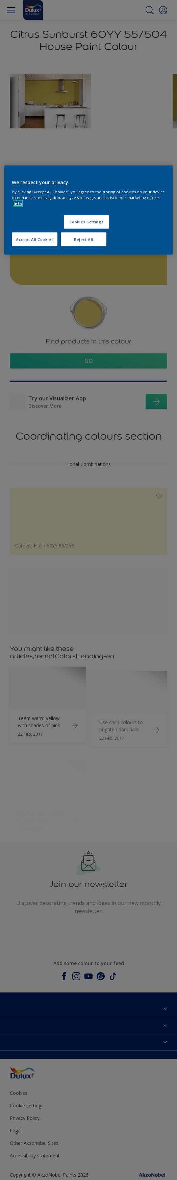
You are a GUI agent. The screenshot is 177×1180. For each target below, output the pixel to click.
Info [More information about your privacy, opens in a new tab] (18, 203)
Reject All (83, 239)
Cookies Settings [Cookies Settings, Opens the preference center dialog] (87, 221)
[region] (88, 210)
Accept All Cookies (34, 239)
